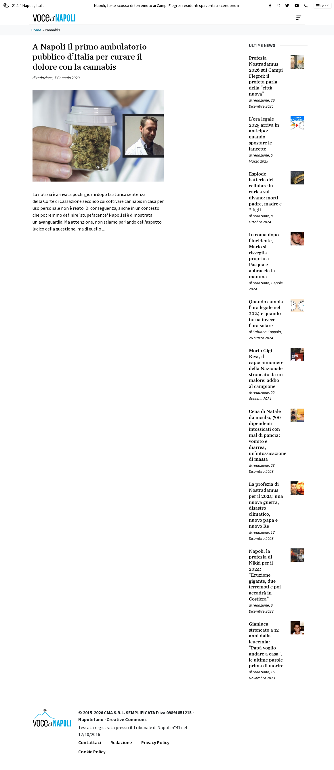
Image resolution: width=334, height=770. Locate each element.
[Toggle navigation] (299, 18)
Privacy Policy (155, 742)
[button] (306, 5)
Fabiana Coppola (267, 331)
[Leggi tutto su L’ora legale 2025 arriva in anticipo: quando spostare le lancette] (266, 134)
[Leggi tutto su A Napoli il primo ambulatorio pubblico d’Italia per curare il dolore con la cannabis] (98, 158)
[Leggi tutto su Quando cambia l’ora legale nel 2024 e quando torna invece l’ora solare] (266, 314)
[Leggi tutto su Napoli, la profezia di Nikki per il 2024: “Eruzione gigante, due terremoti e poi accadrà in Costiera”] (266, 575)
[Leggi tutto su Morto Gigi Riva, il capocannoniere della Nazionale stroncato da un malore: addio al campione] (266, 369)
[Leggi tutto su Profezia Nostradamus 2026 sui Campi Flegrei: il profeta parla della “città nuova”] (266, 76)
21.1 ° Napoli (24, 5)
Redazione (121, 742)
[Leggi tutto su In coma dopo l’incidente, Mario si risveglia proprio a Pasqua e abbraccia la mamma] (266, 256)
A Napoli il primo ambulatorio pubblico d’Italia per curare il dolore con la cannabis (90, 57)
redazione (44, 77)
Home (36, 30)
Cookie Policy (92, 751)
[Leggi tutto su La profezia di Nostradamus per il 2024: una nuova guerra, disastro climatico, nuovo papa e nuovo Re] (266, 505)
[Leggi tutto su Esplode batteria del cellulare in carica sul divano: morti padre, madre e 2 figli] (266, 192)
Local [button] (322, 5)
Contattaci (89, 742)
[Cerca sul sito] (270, 5)
